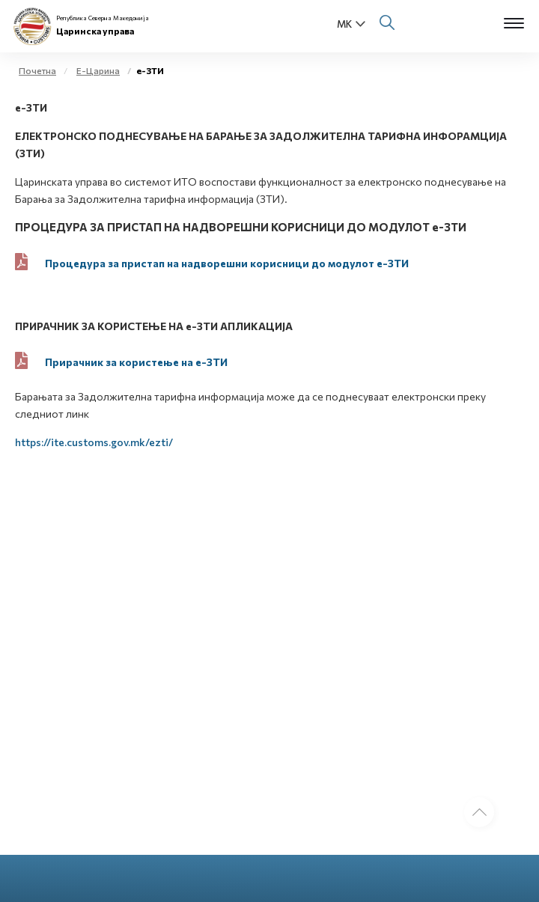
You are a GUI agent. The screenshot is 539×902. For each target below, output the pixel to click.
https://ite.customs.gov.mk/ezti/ (94, 442)
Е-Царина (98, 70)
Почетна (37, 70)
